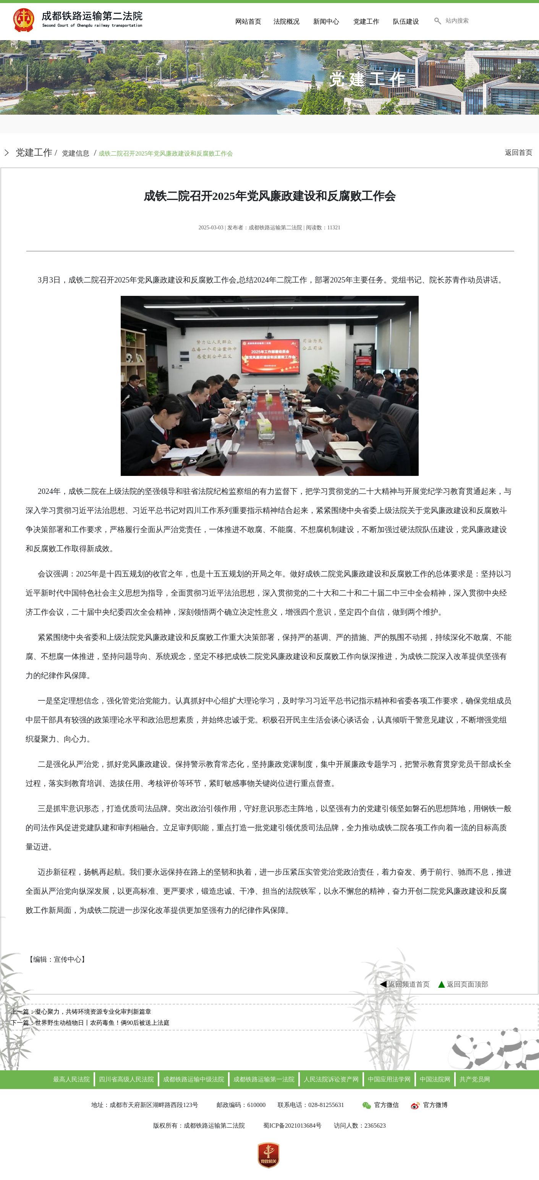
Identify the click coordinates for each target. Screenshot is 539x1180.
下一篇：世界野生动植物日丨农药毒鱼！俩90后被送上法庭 (90, 1022)
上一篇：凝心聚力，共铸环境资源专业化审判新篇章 (81, 1011)
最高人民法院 (71, 1079)
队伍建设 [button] (406, 21)
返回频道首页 (409, 983)
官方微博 (429, 1105)
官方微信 (381, 1105)
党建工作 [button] (366, 21)
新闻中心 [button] (326, 21)
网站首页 (248, 21)
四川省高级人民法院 (126, 1079)
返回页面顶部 (467, 983)
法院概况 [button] (286, 21)
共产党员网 (475, 1079)
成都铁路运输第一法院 (264, 1079)
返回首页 (519, 152)
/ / (124, 152)
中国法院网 (435, 1079)
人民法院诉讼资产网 (331, 1079)
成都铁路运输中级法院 (193, 1079)
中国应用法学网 (389, 1079)
